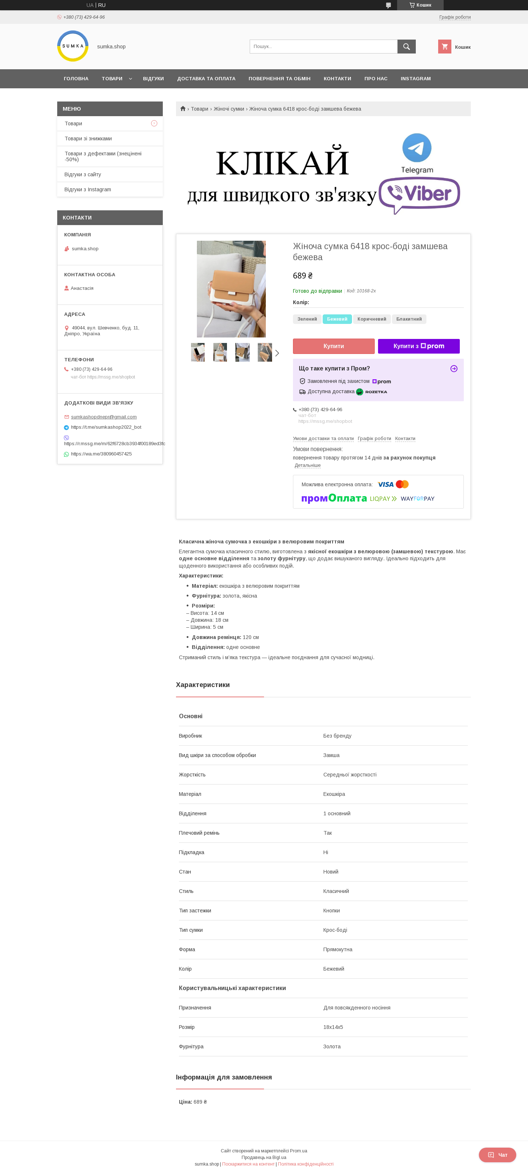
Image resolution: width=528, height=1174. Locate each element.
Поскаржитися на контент (248, 1164)
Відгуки (153, 78)
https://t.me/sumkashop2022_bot (106, 427)
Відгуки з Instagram (88, 189)
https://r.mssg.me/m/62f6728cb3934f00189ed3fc (110, 443)
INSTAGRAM (416, 78)
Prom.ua (298, 1150)
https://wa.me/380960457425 (101, 454)
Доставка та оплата (206, 78)
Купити (334, 346)
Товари (112, 78)
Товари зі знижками (88, 138)
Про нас (376, 78)
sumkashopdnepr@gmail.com (104, 417)
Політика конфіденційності (306, 1164)
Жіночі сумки (229, 109)
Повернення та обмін (280, 78)
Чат (497, 1155)
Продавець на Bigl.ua (264, 1157)
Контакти (337, 78)
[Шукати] (406, 46)
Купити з (418, 346)
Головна (76, 78)
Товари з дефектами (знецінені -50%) (103, 156)
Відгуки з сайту (83, 174)
